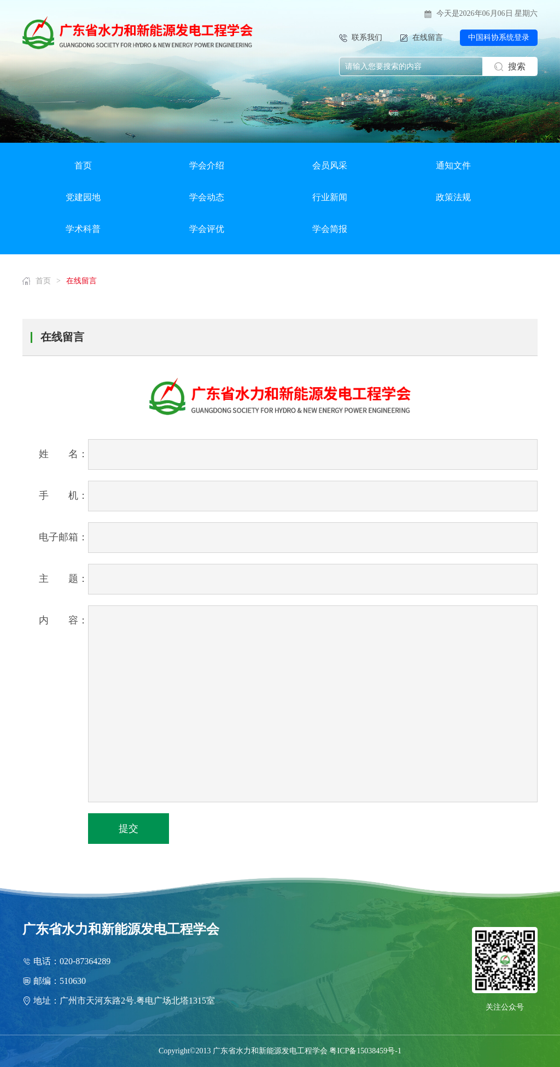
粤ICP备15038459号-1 (365, 1051)
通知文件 (453, 165)
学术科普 (83, 229)
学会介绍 (206, 165)
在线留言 (81, 281)
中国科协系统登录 (498, 37)
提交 (128, 828)
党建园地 (83, 197)
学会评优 (206, 229)
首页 (83, 165)
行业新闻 (329, 197)
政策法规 (453, 197)
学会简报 (329, 229)
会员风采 (329, 165)
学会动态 (206, 197)
